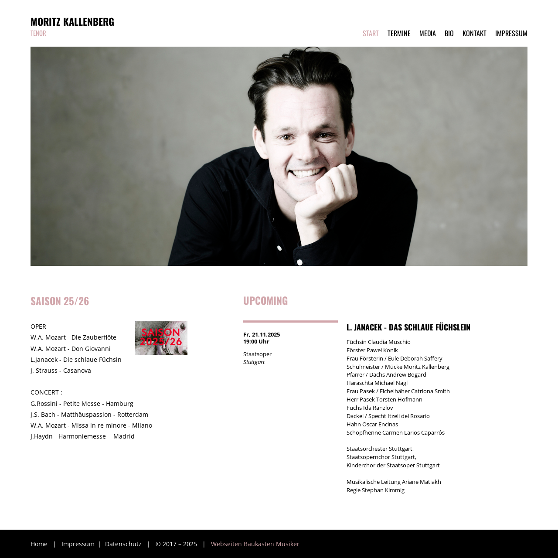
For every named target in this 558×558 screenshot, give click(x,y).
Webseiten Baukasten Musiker (255, 544)
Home (39, 544)
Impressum (78, 544)
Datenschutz (124, 544)
